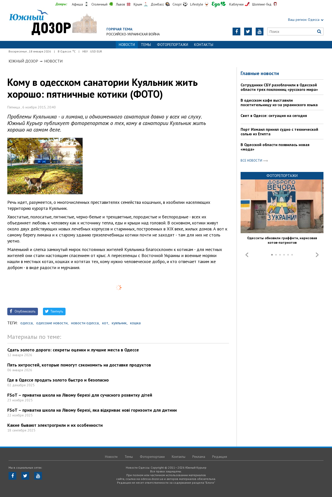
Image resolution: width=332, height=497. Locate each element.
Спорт (177, 4)
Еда (219, 4)
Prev (247, 254)
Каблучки (236, 4)
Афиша (77, 4)
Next (317, 254)
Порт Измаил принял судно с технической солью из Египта (279, 131)
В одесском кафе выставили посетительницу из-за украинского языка (279, 102)
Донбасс (157, 4)
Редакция (219, 456)
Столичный (99, 4)
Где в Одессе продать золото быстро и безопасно (58, 380)
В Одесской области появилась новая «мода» (275, 147)
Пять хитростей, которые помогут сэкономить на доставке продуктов (79, 365)
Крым (138, 4)
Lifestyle (196, 4)
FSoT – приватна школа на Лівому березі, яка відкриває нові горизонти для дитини (92, 410)
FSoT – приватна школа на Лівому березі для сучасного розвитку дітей (79, 395)
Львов (120, 4)
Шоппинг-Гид (261, 4)
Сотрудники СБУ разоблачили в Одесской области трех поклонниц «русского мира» (279, 87)
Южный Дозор (23, 61)
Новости (53, 61)
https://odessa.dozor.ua (53, 23)
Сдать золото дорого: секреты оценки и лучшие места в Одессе (73, 350)
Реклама (198, 456)
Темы (146, 44)
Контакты (203, 44)
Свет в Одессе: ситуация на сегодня (274, 115)
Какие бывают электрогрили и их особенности (55, 425)
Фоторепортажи (172, 44)
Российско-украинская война (133, 34)
